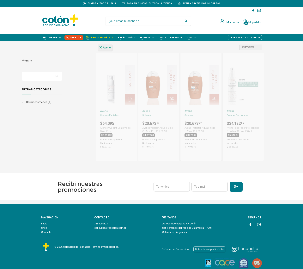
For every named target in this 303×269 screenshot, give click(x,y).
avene (105, 47)
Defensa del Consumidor (176, 249)
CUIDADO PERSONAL (171, 37)
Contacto (46, 232)
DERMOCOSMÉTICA (101, 37)
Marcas (192, 37)
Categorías (54, 37)
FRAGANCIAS (147, 37)
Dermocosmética (58, 102)
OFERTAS (75, 37)
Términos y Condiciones (105, 246)
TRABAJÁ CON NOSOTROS (244, 37)
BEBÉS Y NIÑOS (127, 37)
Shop (44, 227)
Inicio (44, 223)
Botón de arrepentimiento (209, 249)
